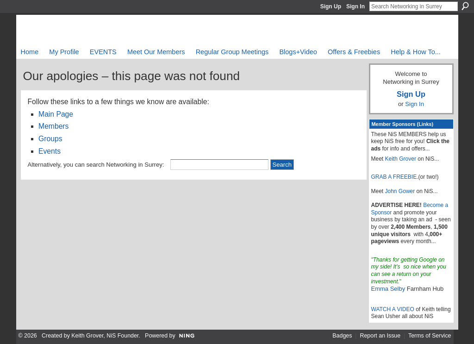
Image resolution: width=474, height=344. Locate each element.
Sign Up (330, 6)
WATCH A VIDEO (392, 309)
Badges (342, 335)
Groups (50, 139)
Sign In (355, 6)
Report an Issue (380, 335)
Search (465, 6)
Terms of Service (429, 335)
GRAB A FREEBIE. (394, 177)
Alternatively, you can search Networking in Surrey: (96, 164)
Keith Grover (400, 159)
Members (53, 126)
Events (49, 151)
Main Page (55, 114)
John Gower (400, 191)
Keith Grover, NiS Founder (104, 335)
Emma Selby (388, 288)
